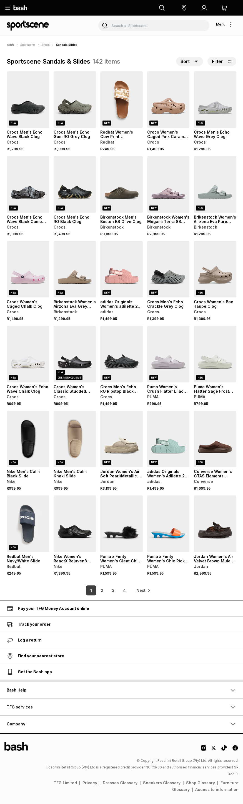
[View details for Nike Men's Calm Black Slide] (28, 439)
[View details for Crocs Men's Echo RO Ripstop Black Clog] (121, 354)
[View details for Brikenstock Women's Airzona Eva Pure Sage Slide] (215, 184)
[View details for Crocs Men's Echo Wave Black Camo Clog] (28, 184)
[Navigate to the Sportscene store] (28, 26)
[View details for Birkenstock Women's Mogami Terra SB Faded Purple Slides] (168, 184)
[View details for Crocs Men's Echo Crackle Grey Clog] (168, 269)
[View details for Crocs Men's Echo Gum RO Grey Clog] (75, 99)
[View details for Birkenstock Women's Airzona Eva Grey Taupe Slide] (75, 269)
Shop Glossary (200, 782)
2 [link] (102, 590)
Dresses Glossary (120, 782)
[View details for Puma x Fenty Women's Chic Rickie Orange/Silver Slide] (168, 523)
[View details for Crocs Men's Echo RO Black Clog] (75, 184)
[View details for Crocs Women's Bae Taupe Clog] (215, 269)
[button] (184, 7)
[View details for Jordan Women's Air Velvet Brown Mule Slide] (215, 523)
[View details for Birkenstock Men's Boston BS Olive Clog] (121, 184)
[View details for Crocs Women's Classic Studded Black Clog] (75, 354)
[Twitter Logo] (213, 750)
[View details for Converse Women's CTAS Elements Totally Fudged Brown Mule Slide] (215, 439)
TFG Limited (65, 782)
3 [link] (113, 590)
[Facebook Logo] (235, 750)
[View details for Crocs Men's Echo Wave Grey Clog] (215, 99)
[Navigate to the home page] (20, 7)
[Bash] (10, 44)
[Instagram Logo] (203, 750)
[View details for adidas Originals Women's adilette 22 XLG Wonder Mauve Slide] (121, 269)
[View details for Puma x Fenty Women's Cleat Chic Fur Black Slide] (121, 523)
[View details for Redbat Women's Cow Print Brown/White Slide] (121, 99)
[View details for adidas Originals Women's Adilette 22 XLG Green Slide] (168, 439)
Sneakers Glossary (162, 782)
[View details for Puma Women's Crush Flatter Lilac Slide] (168, 354)
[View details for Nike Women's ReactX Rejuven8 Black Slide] (75, 523)
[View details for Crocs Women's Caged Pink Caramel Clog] (168, 99)
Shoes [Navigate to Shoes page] (45, 44)
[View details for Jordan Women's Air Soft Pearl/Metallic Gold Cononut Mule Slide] (121, 439)
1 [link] (91, 590)
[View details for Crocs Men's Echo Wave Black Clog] (28, 99)
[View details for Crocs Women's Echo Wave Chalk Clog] (28, 354)
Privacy (89, 782)
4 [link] (124, 590)
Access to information (217, 789)
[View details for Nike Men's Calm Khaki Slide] (75, 439)
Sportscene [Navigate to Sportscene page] (27, 44)
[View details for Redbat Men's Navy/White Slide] (28, 523)
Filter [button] (222, 61)
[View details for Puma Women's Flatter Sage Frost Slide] (215, 354)
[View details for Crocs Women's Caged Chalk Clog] (28, 269)
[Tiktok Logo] (224, 750)
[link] (144, 590)
